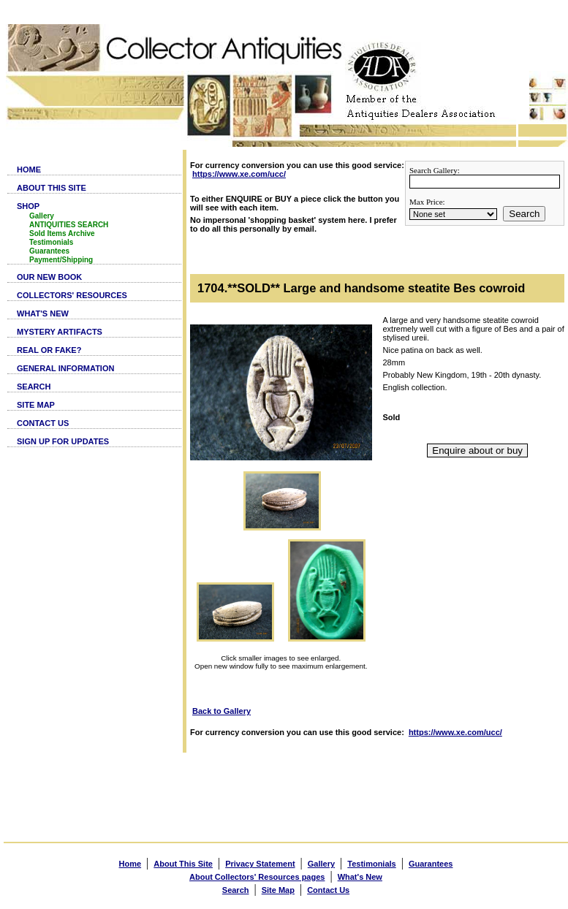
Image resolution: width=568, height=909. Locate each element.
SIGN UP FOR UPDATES (63, 441)
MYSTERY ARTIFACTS (59, 331)
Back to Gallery (221, 711)
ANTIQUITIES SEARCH (68, 225)
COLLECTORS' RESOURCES (72, 295)
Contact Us (328, 890)
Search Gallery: (434, 170)
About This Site (183, 863)
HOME (29, 169)
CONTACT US (43, 423)
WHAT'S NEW (43, 313)
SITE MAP (36, 404)
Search (524, 213)
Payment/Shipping (61, 260)
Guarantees (49, 251)
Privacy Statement (260, 863)
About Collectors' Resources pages (257, 876)
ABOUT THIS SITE (51, 187)
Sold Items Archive (62, 233)
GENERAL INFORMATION (65, 368)
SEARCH (33, 386)
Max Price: (427, 201)
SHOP (28, 206)
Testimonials (51, 242)
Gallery (41, 216)
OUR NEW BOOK (49, 277)
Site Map (278, 890)
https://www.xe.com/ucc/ (239, 174)
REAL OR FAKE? (49, 350)
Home (130, 863)
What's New (360, 876)
